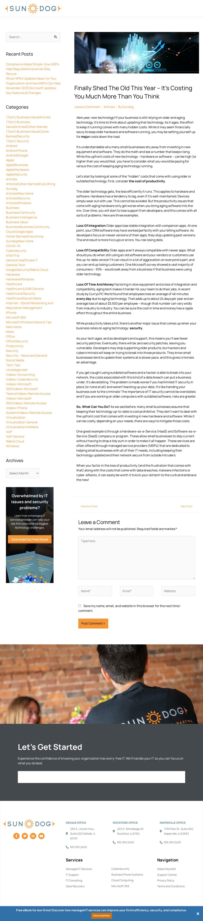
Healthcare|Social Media (23, 298)
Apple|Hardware (17, 169)
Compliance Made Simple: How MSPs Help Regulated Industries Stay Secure (32, 69)
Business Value (17, 222)
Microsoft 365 (16, 317)
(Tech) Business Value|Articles (28, 117)
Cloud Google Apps (19, 231)
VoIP (9, 432)
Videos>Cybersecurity (22, 379)
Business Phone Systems (127, 874)
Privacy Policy (165, 880)
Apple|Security (16, 174)
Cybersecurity (16, 250)
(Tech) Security (17, 141)
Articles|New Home (19, 193)
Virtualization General (22, 422)
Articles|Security (18, 198)
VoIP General (15, 436)
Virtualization (16, 417)
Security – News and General (26, 355)
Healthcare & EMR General (25, 289)
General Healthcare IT (22, 260)
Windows (12, 446)
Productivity (15, 346)
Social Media (15, 360)
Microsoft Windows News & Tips (29, 322)
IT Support (72, 875)
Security (12, 351)
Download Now (101, 915)
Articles (11, 179)
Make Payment (166, 869)
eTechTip (12, 255)
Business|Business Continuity (27, 227)
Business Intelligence (21, 217)
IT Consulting (74, 880)
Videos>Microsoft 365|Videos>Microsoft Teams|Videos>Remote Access (28, 389)
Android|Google (17, 155)
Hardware (13, 274)
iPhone (11, 312)
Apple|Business (17, 165)
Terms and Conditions (171, 886)
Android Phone (16, 150)
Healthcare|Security (20, 293)
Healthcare (14, 284)
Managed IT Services (79, 869)
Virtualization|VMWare (22, 427)
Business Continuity (20, 212)
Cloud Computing (122, 880)
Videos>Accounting (20, 374)
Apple (10, 160)
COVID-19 (13, 246)
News (10, 331)
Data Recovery (75, 886)
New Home (13, 327)
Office (10, 336)
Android (11, 146)
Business (12, 208)
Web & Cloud (15, 441)
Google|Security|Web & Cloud (27, 269)
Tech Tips (13, 365)
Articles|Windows (18, 203)
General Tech (15, 265)
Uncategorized (16, 370)
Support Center (167, 875)
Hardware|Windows (20, 279)
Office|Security (17, 341)
